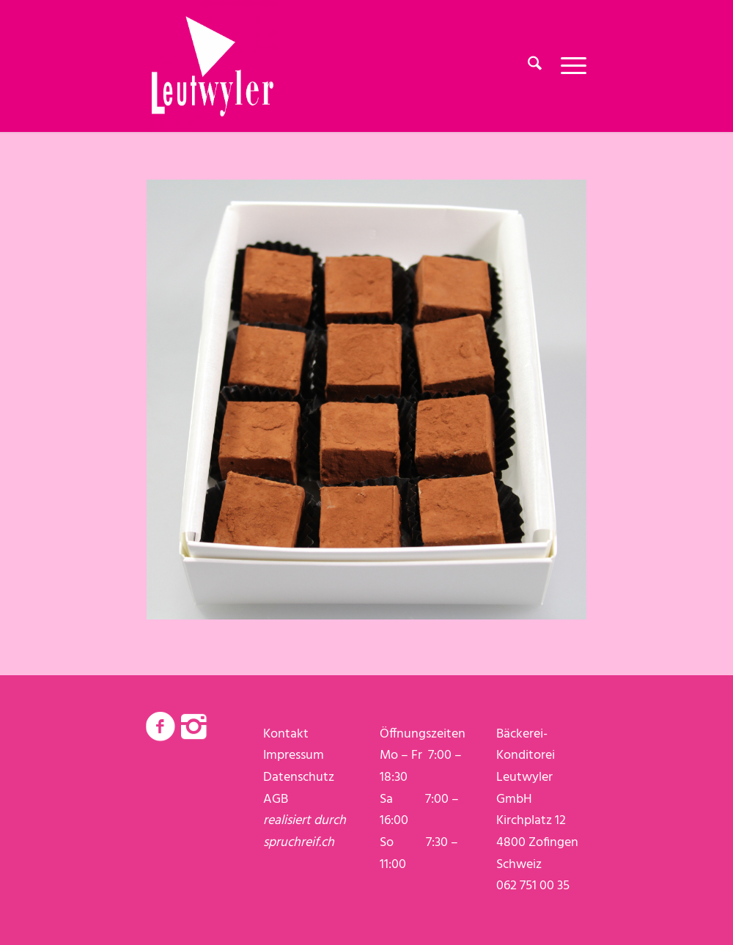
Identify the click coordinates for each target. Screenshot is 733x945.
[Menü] (568, 66)
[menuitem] (534, 66)
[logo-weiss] (213, 66)
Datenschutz (298, 777)
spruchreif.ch (298, 842)
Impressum (293, 755)
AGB (275, 799)
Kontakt (286, 734)
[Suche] (534, 66)
